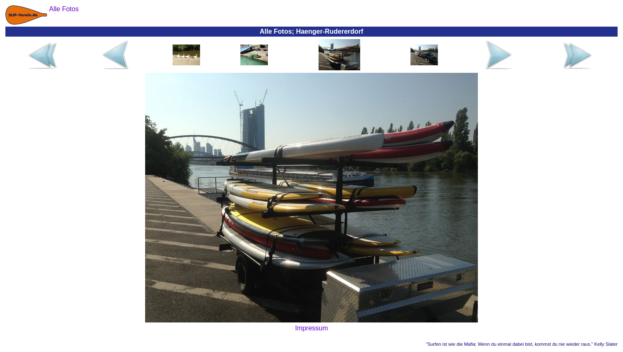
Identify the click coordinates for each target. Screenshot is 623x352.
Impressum (311, 328)
